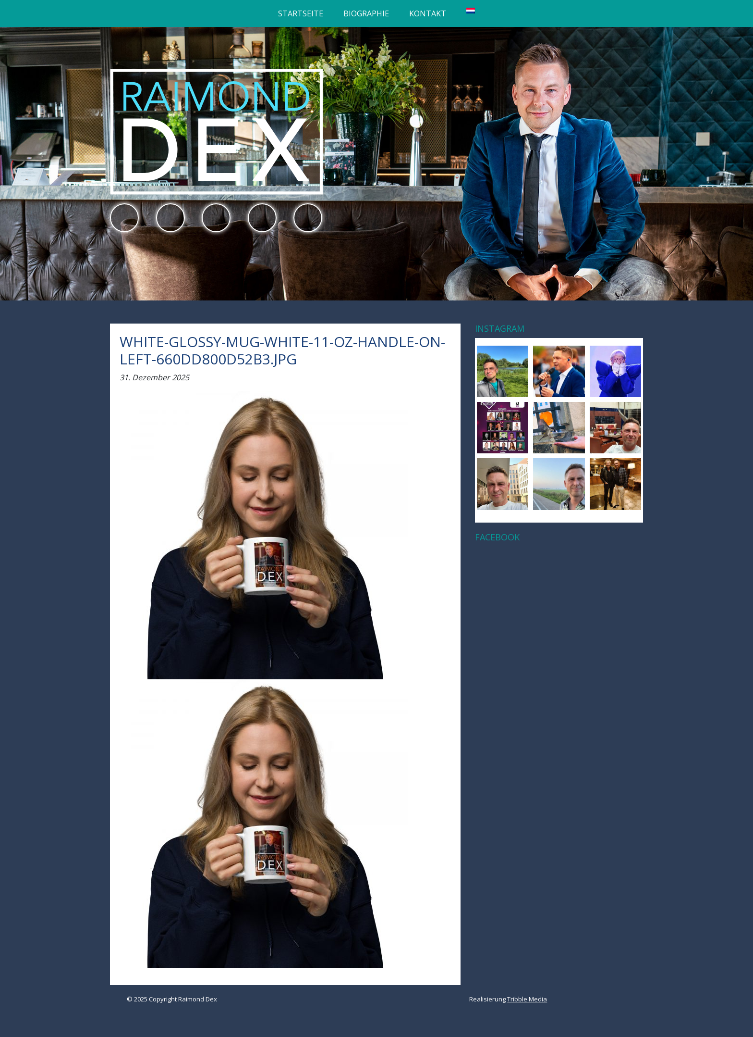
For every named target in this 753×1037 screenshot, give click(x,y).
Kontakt (427, 13)
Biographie (366, 13)
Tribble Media (527, 999)
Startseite (300, 13)
